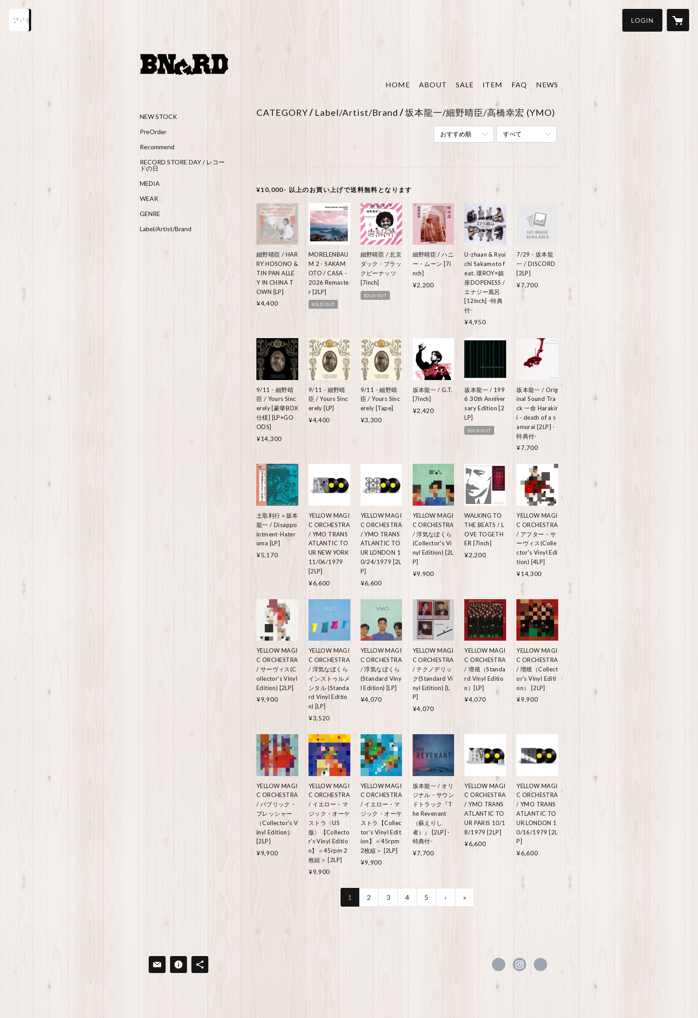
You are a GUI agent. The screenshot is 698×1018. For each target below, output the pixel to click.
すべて (512, 134)
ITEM (493, 84)
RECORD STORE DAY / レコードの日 (182, 165)
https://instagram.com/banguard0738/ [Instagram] (519, 964)
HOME (398, 84)
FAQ (519, 84)
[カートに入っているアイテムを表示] (678, 20)
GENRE (150, 214)
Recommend (157, 147)
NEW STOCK (158, 117)
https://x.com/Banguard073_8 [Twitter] (498, 964)
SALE (465, 84)
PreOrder (153, 132)
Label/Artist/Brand (165, 229)
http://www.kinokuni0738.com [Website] (540, 964)
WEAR (149, 199)
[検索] (20, 20)
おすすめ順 (455, 134)
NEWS (547, 84)
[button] (642, 20)
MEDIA (150, 183)
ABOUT (433, 84)
